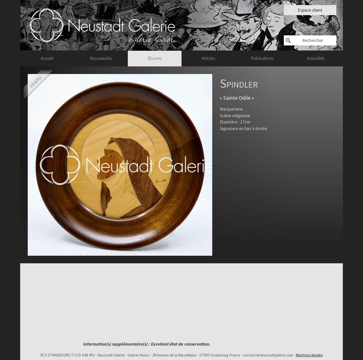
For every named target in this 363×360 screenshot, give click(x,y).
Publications (262, 58)
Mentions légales (309, 355)
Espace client (310, 10)
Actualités (316, 58)
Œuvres (155, 58)
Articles (208, 58)
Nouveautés (101, 58)
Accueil (47, 58)
